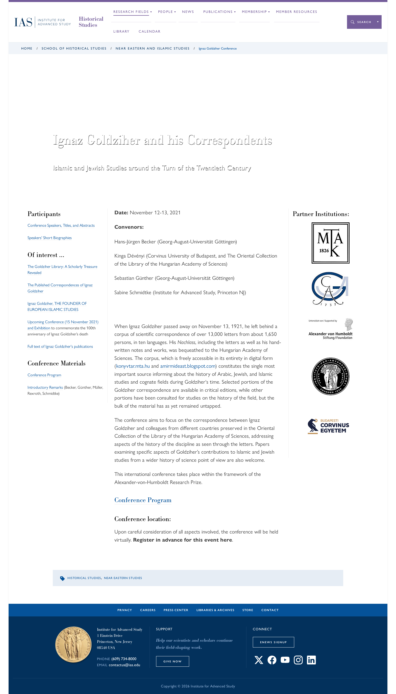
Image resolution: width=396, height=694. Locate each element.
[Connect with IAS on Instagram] (298, 663)
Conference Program (44, 375)
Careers (148, 610)
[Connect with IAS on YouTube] (285, 663)
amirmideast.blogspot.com (187, 366)
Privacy (124, 610)
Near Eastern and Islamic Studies (153, 48)
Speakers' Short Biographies (50, 237)
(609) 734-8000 (123, 658)
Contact (270, 610)
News (188, 12)
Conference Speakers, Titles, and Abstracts (61, 225)
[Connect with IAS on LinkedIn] (311, 663)
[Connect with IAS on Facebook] (272, 663)
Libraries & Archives (215, 610)
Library (121, 31)
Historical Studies (91, 22)
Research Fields (131, 12)
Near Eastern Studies (123, 578)
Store (247, 610)
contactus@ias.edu (124, 664)
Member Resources (296, 12)
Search (364, 22)
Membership (254, 12)
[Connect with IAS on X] (259, 663)
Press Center (176, 610)
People (165, 12)
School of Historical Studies (74, 48)
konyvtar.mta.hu (133, 366)
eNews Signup (273, 642)
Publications (218, 12)
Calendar (150, 31)
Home (27, 48)
